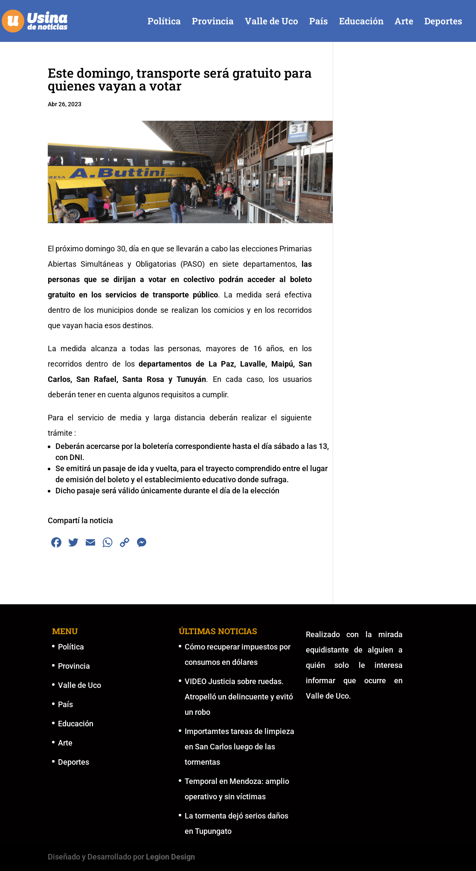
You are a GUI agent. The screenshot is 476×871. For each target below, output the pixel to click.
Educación (361, 22)
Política (164, 22)
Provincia (213, 22)
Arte (404, 22)
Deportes (443, 22)
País (318, 22)
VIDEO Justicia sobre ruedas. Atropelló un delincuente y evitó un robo (239, 697)
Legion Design (170, 856)
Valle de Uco (271, 22)
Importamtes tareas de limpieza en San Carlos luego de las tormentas (239, 746)
